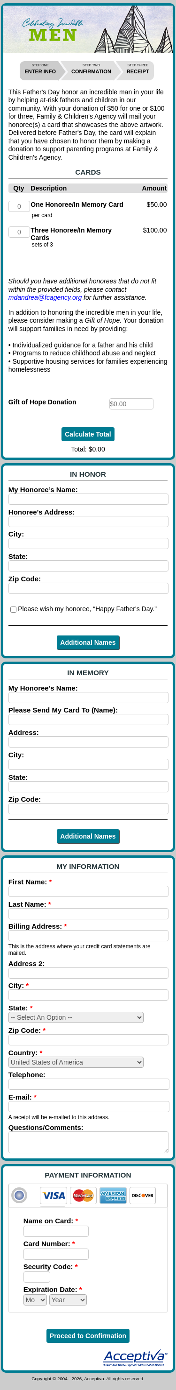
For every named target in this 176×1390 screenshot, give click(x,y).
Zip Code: (24, 579)
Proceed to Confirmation (88, 1340)
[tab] (88, 1200)
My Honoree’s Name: (43, 490)
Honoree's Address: (41, 512)
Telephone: (27, 1075)
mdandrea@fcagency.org (45, 297)
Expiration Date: (52, 1294)
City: (16, 534)
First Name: (30, 882)
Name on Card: (50, 1225)
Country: (25, 1053)
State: (20, 1008)
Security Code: (50, 1271)
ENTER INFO (40, 69)
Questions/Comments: (46, 1127)
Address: (23, 732)
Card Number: (49, 1248)
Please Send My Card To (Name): (63, 710)
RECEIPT (138, 69)
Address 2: (26, 963)
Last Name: (29, 904)
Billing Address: (37, 926)
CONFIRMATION (91, 69)
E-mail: (22, 1097)
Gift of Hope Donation (42, 402)
